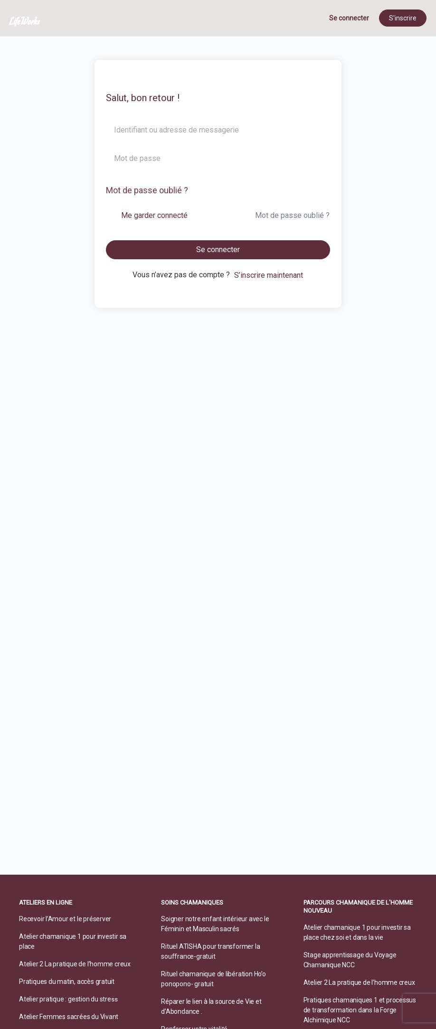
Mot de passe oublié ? (147, 190)
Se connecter (349, 18)
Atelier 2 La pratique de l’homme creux (75, 964)
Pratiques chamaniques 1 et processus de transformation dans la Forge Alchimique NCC (359, 1010)
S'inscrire (403, 18)
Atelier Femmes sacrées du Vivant (68, 1016)
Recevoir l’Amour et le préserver (65, 919)
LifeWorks (24, 21)
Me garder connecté (154, 215)
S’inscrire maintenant (268, 275)
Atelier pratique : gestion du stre (65, 999)
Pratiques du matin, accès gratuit (66, 981)
